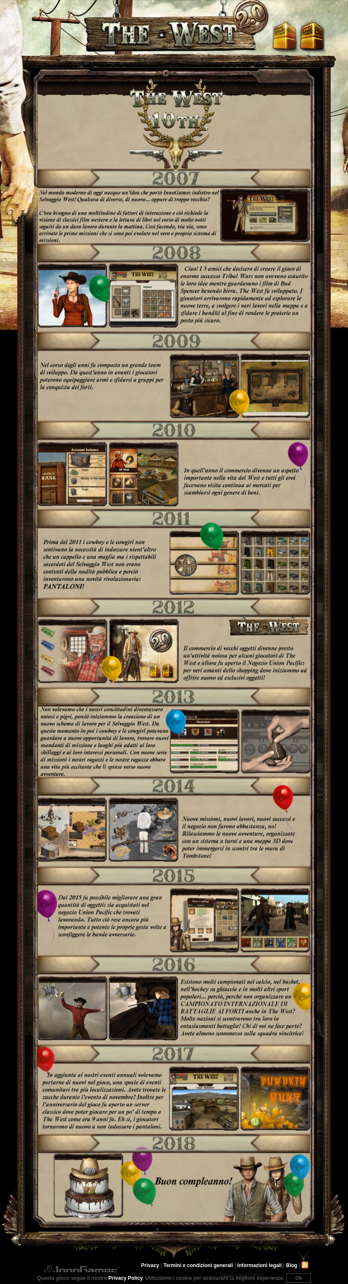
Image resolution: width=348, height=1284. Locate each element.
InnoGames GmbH (80, 1270)
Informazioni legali (259, 1265)
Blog (291, 1265)
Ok (298, 1278)
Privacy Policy (125, 1278)
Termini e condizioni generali (198, 1265)
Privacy (150, 1265)
